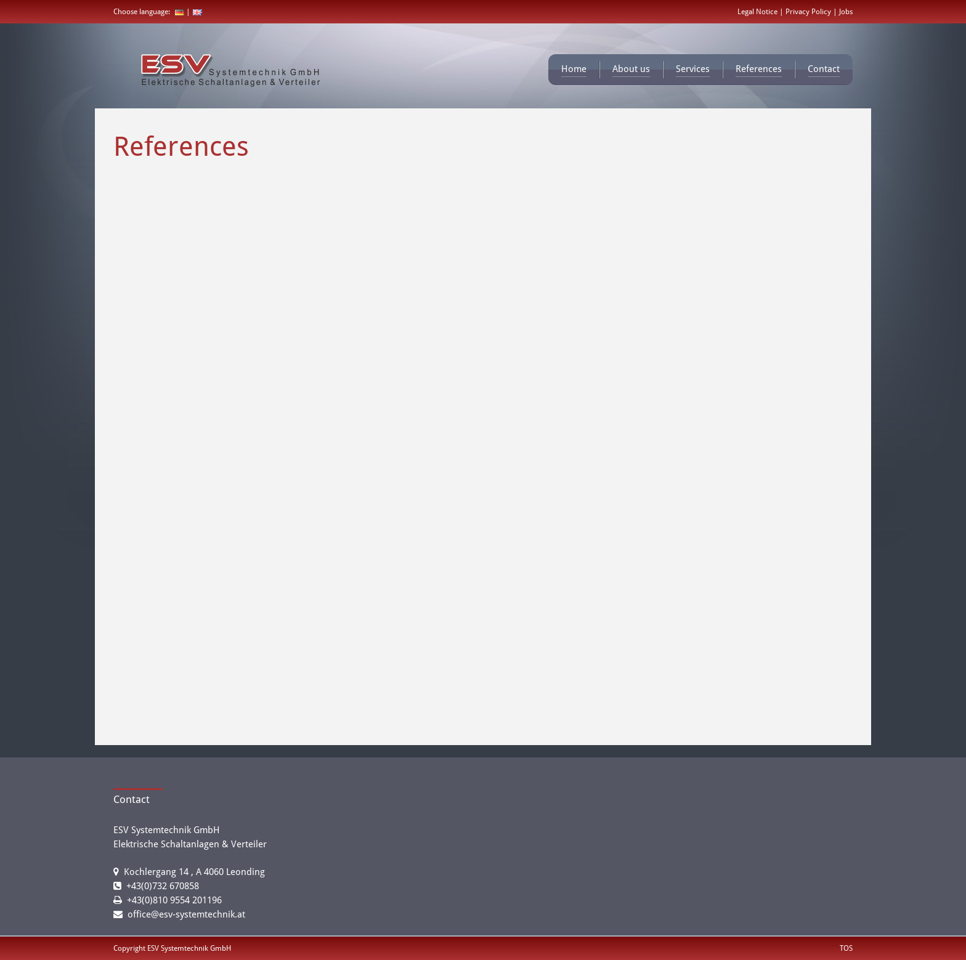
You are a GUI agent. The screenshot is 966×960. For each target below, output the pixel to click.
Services (693, 69)
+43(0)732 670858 (162, 886)
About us (631, 69)
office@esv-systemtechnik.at (186, 914)
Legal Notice (758, 11)
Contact (824, 69)
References (759, 69)
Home (573, 69)
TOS (846, 948)
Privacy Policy (809, 11)
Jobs (846, 11)
